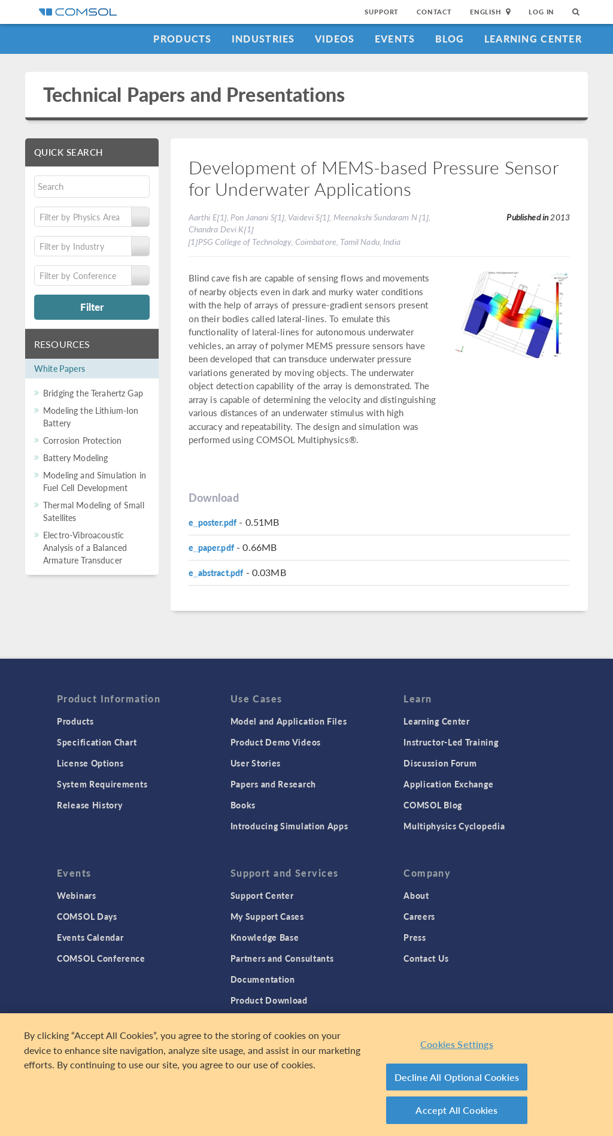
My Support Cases (267, 916)
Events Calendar (90, 937)
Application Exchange (448, 784)
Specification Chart (96, 742)
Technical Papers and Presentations (194, 94)
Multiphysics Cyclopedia (454, 826)
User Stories (255, 763)
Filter (92, 306)
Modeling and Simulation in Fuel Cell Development (94, 481)
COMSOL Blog (432, 805)
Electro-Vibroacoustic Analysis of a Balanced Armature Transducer (85, 547)
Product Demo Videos (275, 742)
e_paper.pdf (211, 547)
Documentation (262, 979)
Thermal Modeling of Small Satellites (93, 511)
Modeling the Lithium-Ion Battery (91, 416)
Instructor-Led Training (450, 742)
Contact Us (425, 958)
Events (395, 39)
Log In (541, 11)
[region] (306, 1074)
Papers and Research (273, 784)
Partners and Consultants (282, 958)
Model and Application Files (288, 721)
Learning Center (533, 39)
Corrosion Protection (82, 440)
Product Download (269, 1000)
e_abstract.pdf (216, 572)
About (416, 895)
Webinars (76, 895)
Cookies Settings (456, 1044)
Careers (419, 916)
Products (182, 39)
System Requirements (102, 784)
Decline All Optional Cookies (457, 1077)
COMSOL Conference (101, 958)
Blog (450, 39)
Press (414, 937)
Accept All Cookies (456, 1110)
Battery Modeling (75, 458)
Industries (263, 39)
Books (243, 805)
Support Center (262, 895)
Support (382, 11)
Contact (434, 11)
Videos (335, 39)
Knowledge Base (264, 937)
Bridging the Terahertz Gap (93, 393)
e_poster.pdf (213, 522)
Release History (90, 805)
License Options (90, 763)
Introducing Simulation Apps (289, 826)
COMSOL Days (87, 916)
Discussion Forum (440, 763)
